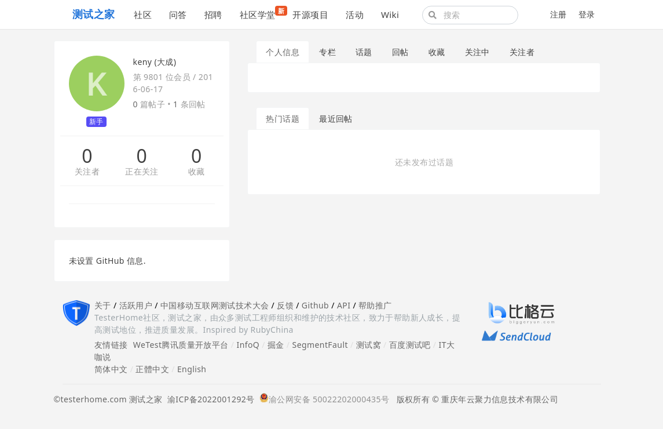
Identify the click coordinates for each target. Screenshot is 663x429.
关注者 (87, 172)
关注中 (477, 51)
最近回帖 (336, 118)
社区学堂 (262, 13)
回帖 (400, 51)
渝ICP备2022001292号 (209, 399)
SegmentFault (320, 344)
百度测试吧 (410, 344)
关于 (102, 305)
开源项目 (310, 14)
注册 (558, 14)
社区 (143, 14)
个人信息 (282, 51)
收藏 (196, 172)
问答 (178, 14)
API (343, 305)
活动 (355, 14)
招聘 (213, 14)
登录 (586, 14)
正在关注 (142, 172)
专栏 (327, 51)
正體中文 (152, 369)
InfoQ (247, 344)
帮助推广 (375, 305)
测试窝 (368, 344)
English (192, 369)
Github (315, 305)
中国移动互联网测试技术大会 (214, 305)
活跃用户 (136, 305)
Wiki (390, 14)
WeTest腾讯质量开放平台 (181, 344)
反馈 (285, 305)
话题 (364, 51)
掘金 (276, 344)
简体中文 (111, 369)
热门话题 (282, 118)
